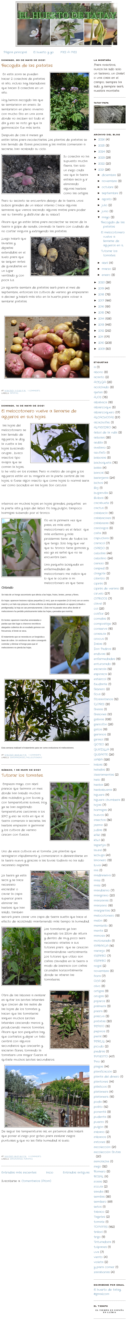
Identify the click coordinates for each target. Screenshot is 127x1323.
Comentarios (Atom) (36, 1181)
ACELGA (100, 382)
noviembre (110, 181)
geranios (100, 734)
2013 (101, 325)
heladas (99, 770)
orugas (99, 996)
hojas (97, 805)
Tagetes (99, 1217)
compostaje (102, 624)
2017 (101, 300)
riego (97, 1166)
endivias (99, 654)
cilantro (99, 578)
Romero (99, 1171)
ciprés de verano (106, 588)
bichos (98, 483)
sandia (98, 1192)
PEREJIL (99, 1041)
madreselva (102, 875)
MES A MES (68, 52)
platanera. (101, 1097)
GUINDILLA (101, 749)
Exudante (100, 684)
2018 (101, 294)
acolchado (101, 387)
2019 (101, 288)
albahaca (100, 402)
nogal (97, 966)
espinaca (100, 674)
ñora (97, 976)
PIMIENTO (101, 1056)
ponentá (100, 1112)
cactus (99, 508)
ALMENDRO (102, 427)
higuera (99, 795)
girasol (98, 739)
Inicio (49, 1172)
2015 (101, 313)
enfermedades (17, 757)
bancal (98, 473)
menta (98, 931)
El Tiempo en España (110, 1310)
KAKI (97, 835)
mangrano (101, 895)
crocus (99, 639)
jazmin (98, 825)
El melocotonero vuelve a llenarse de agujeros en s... (113, 238)
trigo (97, 1237)
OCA (97, 981)
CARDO (99, 548)
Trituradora (102, 1242)
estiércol (100, 679)
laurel (98, 850)
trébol (98, 1232)
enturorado (16, 1159)
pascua (99, 1016)
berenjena (101, 478)
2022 (102, 164)
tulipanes (100, 1247)
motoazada (102, 941)
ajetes (98, 392)
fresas (98, 709)
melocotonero (34, 757)
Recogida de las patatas (27, 66)
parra (98, 1011)
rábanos (100, 1137)
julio (105, 205)
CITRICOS (100, 599)
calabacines (102, 518)
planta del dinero (106, 1077)
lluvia (97, 865)
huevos (99, 815)
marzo (107, 269)
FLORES (99, 704)
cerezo (99, 563)
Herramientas (104, 775)
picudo (99, 1046)
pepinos (99, 1031)
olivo (97, 986)
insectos (100, 820)
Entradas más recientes (18, 1172)
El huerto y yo (43, 52)
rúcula (98, 1187)
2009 (102, 349)
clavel (98, 604)
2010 (101, 343)
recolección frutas (107, 1152)
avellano (100, 448)
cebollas (99, 553)
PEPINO (99, 1026)
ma (96, 870)
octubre (108, 187)
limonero (100, 860)
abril (105, 263)
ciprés (98, 583)
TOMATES (28, 1159)
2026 (102, 139)
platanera (101, 1092)
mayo (106, 217)
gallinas (99, 719)
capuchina (101, 538)
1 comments (34, 391)
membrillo (101, 926)
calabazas (101, 523)
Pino (97, 1061)
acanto (99, 377)
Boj (96, 488)
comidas (100, 619)
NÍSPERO (100, 961)
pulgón (98, 1127)
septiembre (110, 193)
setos (98, 1207)
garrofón (100, 724)
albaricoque (102, 407)
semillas (99, 1197)
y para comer (104, 1267)
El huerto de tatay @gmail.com (107, 1292)
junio (106, 211)
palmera (100, 1006)
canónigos (101, 528)
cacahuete (101, 503)
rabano (99, 1132)
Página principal (15, 52)
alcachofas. (102, 422)
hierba (98, 785)
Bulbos (98, 498)
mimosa (99, 936)
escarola (100, 669)
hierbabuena (103, 790)
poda (98, 1102)
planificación (103, 1072)
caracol (99, 543)
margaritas (102, 911)
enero (106, 275)
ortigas (99, 991)
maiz (97, 880)
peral (97, 1036)
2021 (101, 170)
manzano (100, 905)
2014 (101, 319)
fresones (100, 714)
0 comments (35, 1156)
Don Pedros (102, 649)
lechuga (99, 855)
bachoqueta (102, 463)
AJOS (97, 397)
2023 (102, 158)
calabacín (101, 513)
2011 (101, 337)
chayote (99, 573)
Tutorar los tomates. (22, 775)
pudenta (100, 1117)
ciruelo (98, 593)
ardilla (98, 443)
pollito (98, 1107)
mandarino (102, 890)
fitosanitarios (103, 699)
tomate (99, 1222)
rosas (98, 1182)
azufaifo (100, 453)
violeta (98, 1262)
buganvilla (101, 493)
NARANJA (101, 946)
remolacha (101, 1161)
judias (98, 830)
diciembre (109, 175)
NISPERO (100, 956)
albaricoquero (104, 412)
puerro (99, 1122)
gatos (98, 729)
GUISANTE (101, 755)
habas (98, 765)
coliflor (99, 614)
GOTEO (99, 744)
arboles (99, 437)
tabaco (99, 1212)
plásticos (100, 1087)
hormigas (100, 810)
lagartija (100, 845)
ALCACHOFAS (104, 417)
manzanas (101, 900)
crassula (100, 634)
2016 (101, 307)
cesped (99, 568)
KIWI (97, 840)
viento (98, 1257)
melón (98, 921)
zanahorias (102, 1272)
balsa (97, 468)
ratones (99, 1142)
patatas (14, 393)
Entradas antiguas (76, 1172)
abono (98, 372)
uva (96, 1252)
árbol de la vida (105, 432)
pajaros (99, 1001)
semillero (100, 1202)
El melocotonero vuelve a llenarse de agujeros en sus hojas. (38, 414)
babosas (100, 458)
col (96, 609)
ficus (97, 694)
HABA (98, 760)
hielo (97, 780)
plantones (101, 1082)
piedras (99, 1051)
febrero (99, 689)
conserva (100, 629)
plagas (98, 1066)
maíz (97, 885)
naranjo (99, 951)
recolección (102, 1147)
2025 (102, 145)
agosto (107, 199)
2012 (101, 331)
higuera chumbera (107, 800)
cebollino (100, 558)
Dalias (98, 644)
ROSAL (98, 1176)
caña (97, 533)
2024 (102, 152)
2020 (102, 282)
